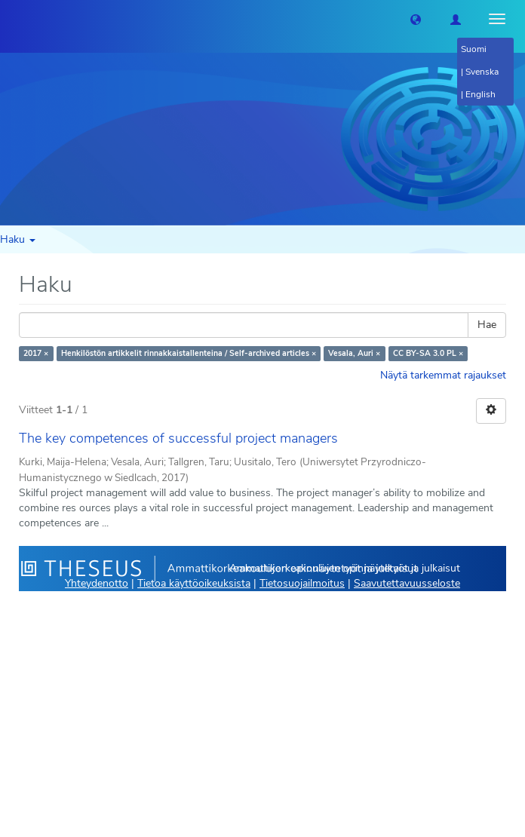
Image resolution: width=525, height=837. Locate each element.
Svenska (482, 72)
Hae (486, 324)
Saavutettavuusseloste (407, 583)
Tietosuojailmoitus (302, 583)
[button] (415, 19)
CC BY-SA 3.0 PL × (428, 353)
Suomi (474, 49)
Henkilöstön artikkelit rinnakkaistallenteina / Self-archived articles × (188, 353)
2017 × (35, 353)
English (480, 94)
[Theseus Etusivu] (11, 19)
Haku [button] (17, 239)
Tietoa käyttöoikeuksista (193, 583)
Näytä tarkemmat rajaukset (443, 375)
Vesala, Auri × (354, 353)
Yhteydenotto (96, 583)
